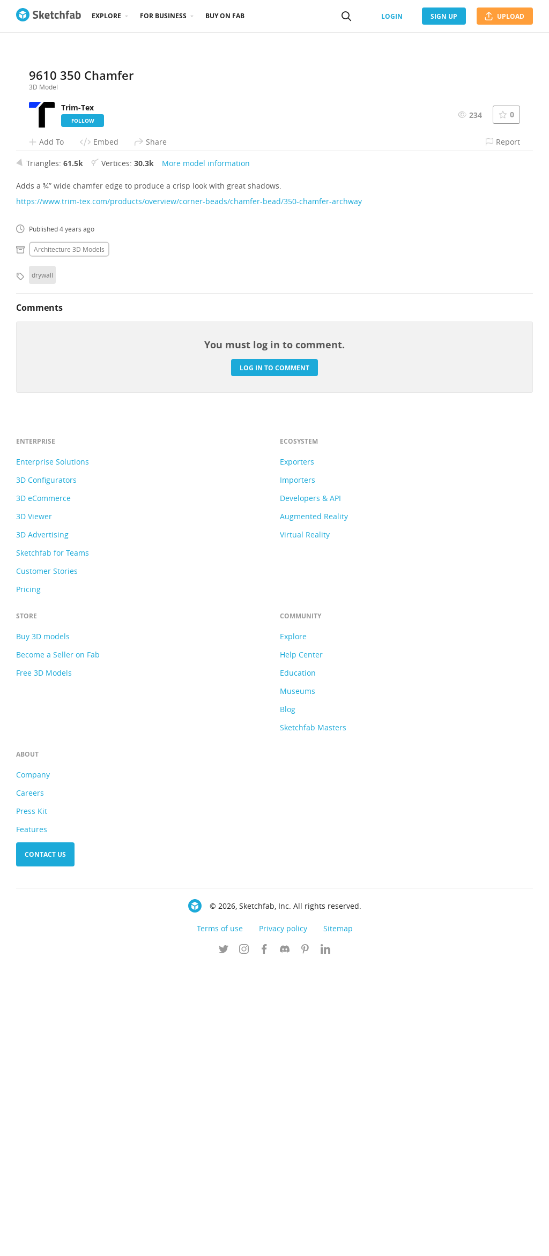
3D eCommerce (43, 787)
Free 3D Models (44, 962)
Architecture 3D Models (69, 538)
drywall (42, 564)
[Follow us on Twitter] (223, 1239)
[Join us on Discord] (285, 1239)
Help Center (301, 944)
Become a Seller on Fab (58, 944)
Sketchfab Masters (313, 1017)
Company (33, 1064)
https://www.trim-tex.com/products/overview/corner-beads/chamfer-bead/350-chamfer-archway (189, 490)
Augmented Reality (314, 806)
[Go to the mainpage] (48, 16)
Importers (297, 769)
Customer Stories (47, 860)
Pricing (28, 878)
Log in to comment (274, 656)
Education (298, 962)
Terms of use (220, 1218)
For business (163, 15)
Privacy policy (283, 1218)
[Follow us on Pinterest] (305, 1239)
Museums (297, 980)
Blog (287, 998)
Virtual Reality (305, 824)
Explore (106, 15)
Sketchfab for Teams (52, 842)
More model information (206, 452)
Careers (30, 1082)
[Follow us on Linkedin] (325, 1239)
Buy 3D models (43, 926)
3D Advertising (42, 824)
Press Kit (31, 1100)
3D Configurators (46, 769)
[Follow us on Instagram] (244, 1239)
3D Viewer (34, 806)
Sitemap (338, 1218)
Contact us (45, 1143)
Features (31, 1118)
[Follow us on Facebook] (264, 1239)
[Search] (346, 16)
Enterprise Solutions (52, 751)
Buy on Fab (224, 15)
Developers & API (310, 787)
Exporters (297, 751)
